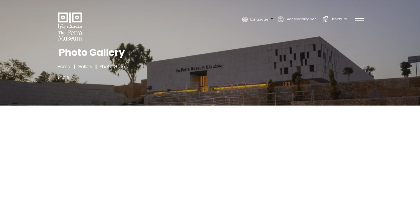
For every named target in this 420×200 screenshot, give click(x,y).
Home (63, 66)
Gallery (84, 66)
